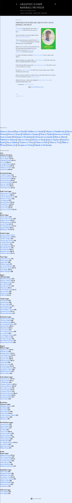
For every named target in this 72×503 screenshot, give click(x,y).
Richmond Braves (5, 180)
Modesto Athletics (5, 280)
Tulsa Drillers (4, 269)
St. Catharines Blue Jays (6, 442)
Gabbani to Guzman (30, 134)
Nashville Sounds (5, 166)
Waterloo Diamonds (5, 371)
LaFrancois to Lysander (43, 137)
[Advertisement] (36, 110)
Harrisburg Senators (6, 222)
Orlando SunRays (5, 253)
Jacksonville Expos (5, 246)
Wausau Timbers (4, 373)
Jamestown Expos (5, 435)
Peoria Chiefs (4, 362)
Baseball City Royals (6, 319)
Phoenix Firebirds (5, 202)
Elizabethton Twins (5, 475)
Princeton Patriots (5, 484)
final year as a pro (35, 76)
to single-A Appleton (26, 70)
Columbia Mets (4, 382)
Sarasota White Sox (5, 337)
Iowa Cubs (3, 162)
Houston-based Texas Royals (45, 80)
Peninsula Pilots (4, 308)
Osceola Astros (4, 330)
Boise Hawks (3, 410)
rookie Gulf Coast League (40, 65)
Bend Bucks (3, 408)
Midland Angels (4, 264)
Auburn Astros (4, 424)
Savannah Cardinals (5, 395)
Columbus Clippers (5, 175)
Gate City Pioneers (5, 459)
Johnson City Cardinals (6, 479)
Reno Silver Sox (4, 284)
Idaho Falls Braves (5, 464)
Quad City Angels (5, 364)
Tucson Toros (4, 208)
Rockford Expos (5, 366)
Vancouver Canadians (6, 209)
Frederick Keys (4, 302)
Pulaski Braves (4, 486)
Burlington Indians (5, 473)
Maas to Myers (60, 137)
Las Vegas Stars (4, 200)
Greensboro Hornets (6, 391)
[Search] (55, 4)
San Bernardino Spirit (6, 289)
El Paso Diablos (4, 260)
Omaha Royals (4, 169)
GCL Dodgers (4, 492)
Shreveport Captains (6, 268)
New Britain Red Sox (6, 226)
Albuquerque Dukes (6, 193)
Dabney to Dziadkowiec (55, 131)
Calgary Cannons (5, 195)
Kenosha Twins (4, 359)
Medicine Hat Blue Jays (6, 466)
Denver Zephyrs (4, 158)
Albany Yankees (4, 217)
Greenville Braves (5, 244)
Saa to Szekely (12, 142)
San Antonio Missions (6, 266)
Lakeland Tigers (4, 326)
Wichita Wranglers (5, 271)
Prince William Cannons (7, 310)
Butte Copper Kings (6, 457)
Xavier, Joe (11, 145)
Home (21, 13)
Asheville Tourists (5, 379)
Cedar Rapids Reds (5, 355)
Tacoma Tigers (4, 206)
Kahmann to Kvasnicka (22, 137)
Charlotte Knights (5, 239)
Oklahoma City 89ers (6, 168)
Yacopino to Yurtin (25, 145)
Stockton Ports (4, 293)
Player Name (28, 13)
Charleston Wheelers (6, 386)
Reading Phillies (4, 228)
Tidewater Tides (4, 186)
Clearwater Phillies (5, 320)
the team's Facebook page (23, 36)
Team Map (43, 13)
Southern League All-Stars (7, 235)
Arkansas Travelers (5, 259)
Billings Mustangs (5, 455)
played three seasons (38, 55)
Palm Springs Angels (6, 282)
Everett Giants (4, 413)
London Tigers (4, 224)
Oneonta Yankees (5, 439)
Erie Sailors (3, 430)
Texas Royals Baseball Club (28, 84)
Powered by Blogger (36, 499)
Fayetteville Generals (6, 388)
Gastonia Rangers (5, 390)
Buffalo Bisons (4, 157)
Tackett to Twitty (26, 142)
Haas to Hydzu (46, 134)
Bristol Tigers (4, 471)
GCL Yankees (4, 493)
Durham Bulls (4, 300)
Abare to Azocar (6, 131)
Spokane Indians (4, 417)
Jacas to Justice (6, 137)
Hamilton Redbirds (5, 433)
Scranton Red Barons (6, 177)
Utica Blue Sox (4, 444)
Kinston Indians (4, 304)
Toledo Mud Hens (5, 188)
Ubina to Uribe (41, 142)
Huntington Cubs (5, 477)
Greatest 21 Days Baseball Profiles (32, 6)
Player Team (36, 13)
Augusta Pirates (4, 380)
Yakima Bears (3, 419)
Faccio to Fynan (14, 134)
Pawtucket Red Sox (5, 178)
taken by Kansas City (39, 60)
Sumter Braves (4, 399)
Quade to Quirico (52, 139)
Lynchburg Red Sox (5, 306)
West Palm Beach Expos (6, 340)
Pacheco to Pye (37, 139)
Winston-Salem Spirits (6, 313)
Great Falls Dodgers (5, 461)
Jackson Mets (4, 262)
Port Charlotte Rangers (6, 331)
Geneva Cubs (4, 431)
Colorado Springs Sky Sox (7, 197)
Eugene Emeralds (5, 411)
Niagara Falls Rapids (6, 437)
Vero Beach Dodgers (6, 339)
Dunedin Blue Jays (5, 322)
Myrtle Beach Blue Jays (6, 393)
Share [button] (17, 94)
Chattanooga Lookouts (6, 240)
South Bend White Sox (6, 368)
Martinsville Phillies (5, 482)
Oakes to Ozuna (23, 139)
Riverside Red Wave (5, 286)
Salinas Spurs (3, 288)
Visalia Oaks (3, 295)
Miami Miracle (4, 328)
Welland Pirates (4, 448)
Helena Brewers (4, 462)
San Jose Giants (4, 291)
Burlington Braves (5, 353)
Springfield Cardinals (6, 370)
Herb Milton (19, 28)
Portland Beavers (5, 204)
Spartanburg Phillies (6, 397)
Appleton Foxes (4, 350)
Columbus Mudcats (5, 242)
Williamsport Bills (5, 229)
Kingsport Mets (4, 481)
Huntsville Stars (4, 249)
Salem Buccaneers (5, 311)
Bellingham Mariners (6, 406)
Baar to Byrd (20, 131)
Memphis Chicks (5, 251)
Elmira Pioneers (4, 428)
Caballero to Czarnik (35, 131)
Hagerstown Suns (5, 220)
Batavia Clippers (4, 426)
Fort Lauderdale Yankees (7, 324)
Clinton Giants (4, 357)
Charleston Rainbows (6, 384)
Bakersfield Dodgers (5, 279)
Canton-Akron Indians (6, 219)
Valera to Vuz (54, 142)
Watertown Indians (5, 446)
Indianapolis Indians (6, 160)
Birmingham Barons (5, 237)
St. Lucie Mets (4, 333)
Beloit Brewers (4, 351)
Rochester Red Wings (6, 182)
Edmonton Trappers (6, 198)
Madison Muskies (5, 360)
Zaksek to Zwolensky (43, 145)
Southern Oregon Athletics (8, 415)
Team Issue (21, 96)
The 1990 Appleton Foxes (38, 87)
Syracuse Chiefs (4, 184)
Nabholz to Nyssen (8, 139)
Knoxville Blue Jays (5, 248)
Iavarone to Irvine (61, 134)
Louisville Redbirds (5, 164)
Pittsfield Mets (4, 441)
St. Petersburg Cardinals (7, 335)
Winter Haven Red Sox (6, 342)
